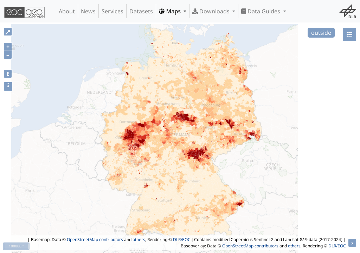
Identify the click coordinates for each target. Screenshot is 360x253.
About (67, 11)
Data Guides (261, 11)
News (88, 11)
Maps (170, 11)
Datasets (141, 11)
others (139, 239)
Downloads (211, 11)
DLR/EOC (182, 239)
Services (112, 11)
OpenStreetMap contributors (95, 239)
